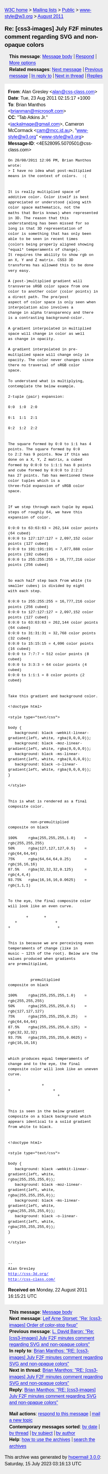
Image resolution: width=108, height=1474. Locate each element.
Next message (67, 69)
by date (89, 1426)
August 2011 (51, 16)
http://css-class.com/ (31, 1279)
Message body (57, 56)
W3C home (16, 10)
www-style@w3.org (61, 136)
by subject (42, 1433)
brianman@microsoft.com (37, 111)
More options (22, 62)
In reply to (41, 75)
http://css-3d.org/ (28, 1274)
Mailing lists (45, 10)
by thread (19, 1433)
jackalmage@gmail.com (35, 124)
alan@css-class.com (73, 91)
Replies (94, 75)
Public (68, 10)
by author (65, 1433)
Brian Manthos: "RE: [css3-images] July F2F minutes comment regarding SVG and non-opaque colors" (56, 1357)
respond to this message (63, 1413)
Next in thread (69, 75)
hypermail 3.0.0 (84, 1457)
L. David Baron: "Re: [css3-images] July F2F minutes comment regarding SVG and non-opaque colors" (51, 1338)
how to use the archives (46, 1439)
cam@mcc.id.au (53, 130)
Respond (85, 56)
